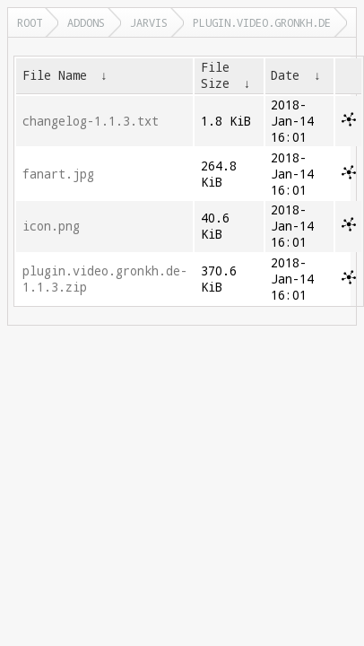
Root (29, 22)
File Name (54, 75)
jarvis (149, 22)
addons (86, 22)
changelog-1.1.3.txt (90, 121)
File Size (215, 75)
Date (285, 75)
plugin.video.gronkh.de (262, 22)
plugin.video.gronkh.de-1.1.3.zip (104, 279)
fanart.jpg (58, 174)
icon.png (51, 226)
